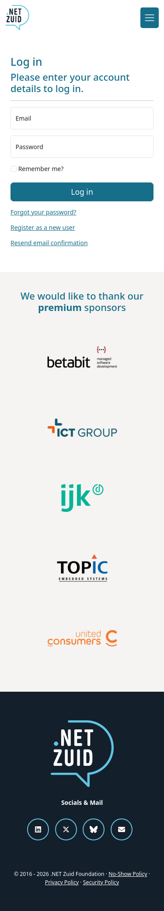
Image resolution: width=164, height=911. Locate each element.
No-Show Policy (127, 874)
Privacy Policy (62, 882)
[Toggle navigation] (149, 17)
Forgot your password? (43, 212)
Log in (82, 191)
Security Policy (101, 882)
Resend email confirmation (49, 243)
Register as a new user (42, 227)
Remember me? (36, 168)
